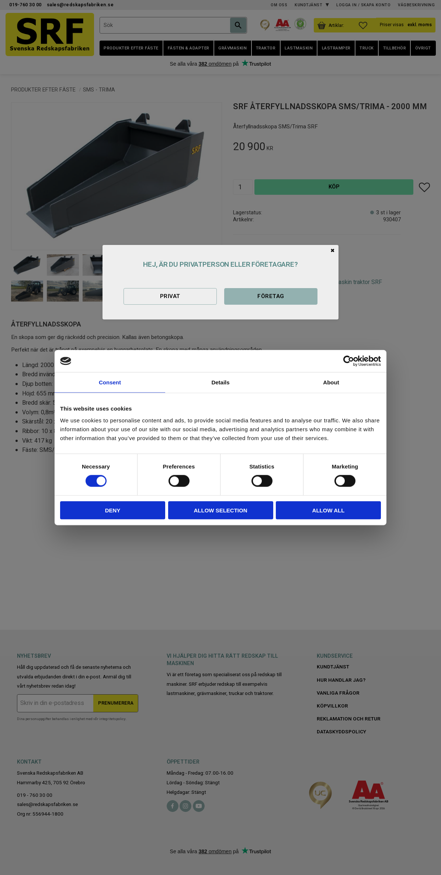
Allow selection (220, 510)
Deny (113, 510)
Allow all (328, 510)
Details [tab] (220, 382)
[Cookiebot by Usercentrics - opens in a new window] (348, 361)
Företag (270, 296)
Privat (170, 296)
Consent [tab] (110, 382)
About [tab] (331, 382)
